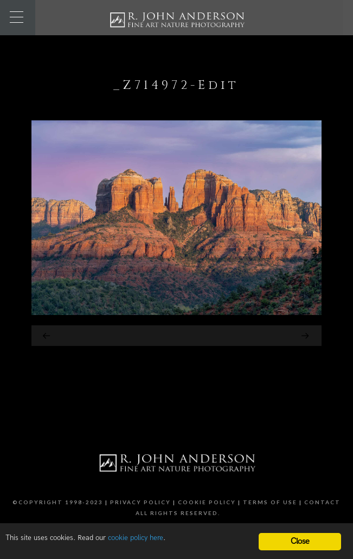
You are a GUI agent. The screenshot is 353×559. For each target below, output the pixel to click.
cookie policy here (135, 538)
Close (300, 541)
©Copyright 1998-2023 (57, 502)
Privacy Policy (140, 502)
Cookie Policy (207, 502)
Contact (322, 502)
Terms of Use (270, 502)
